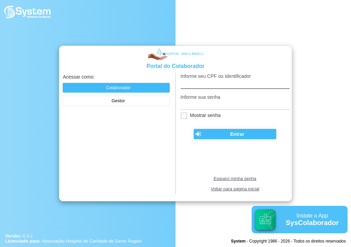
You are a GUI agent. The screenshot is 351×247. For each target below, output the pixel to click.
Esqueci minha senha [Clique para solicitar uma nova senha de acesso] (235, 178)
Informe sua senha (200, 97)
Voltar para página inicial (235, 188)
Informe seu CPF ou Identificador (216, 76)
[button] (116, 101)
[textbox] (235, 84)
